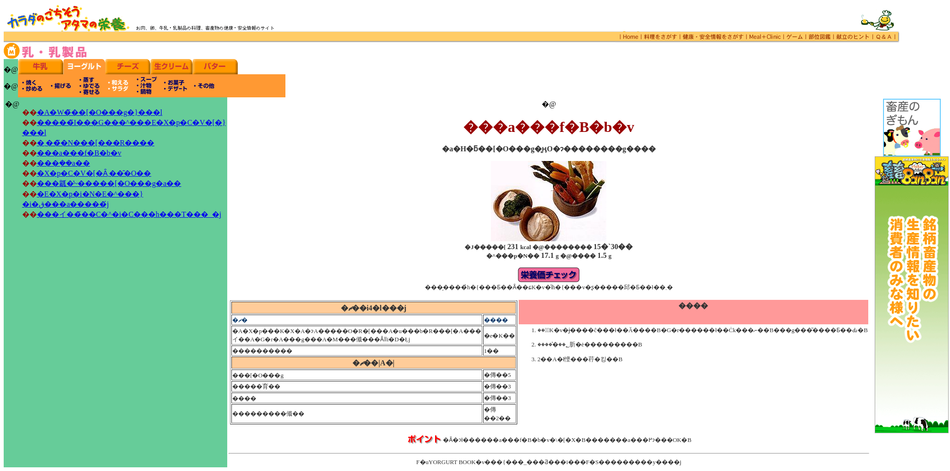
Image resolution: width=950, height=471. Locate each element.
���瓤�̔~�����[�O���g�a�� (109, 183)
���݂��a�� (63, 163)
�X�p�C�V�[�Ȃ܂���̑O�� (94, 173)
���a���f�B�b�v (79, 153)
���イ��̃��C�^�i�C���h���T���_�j (129, 214)
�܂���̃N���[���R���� (96, 143)
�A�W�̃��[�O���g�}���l (100, 112)
